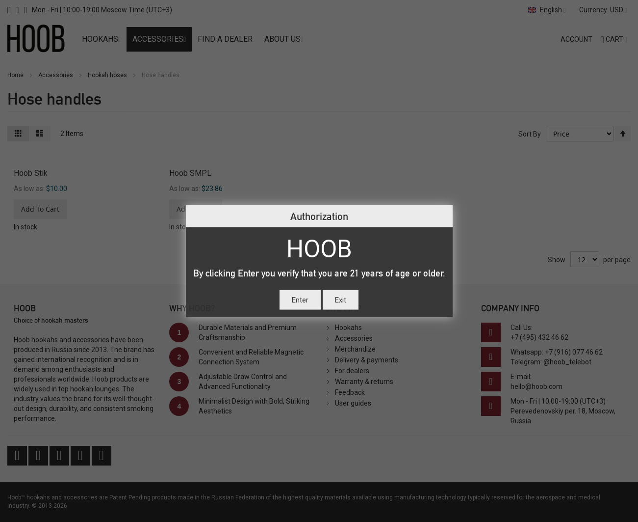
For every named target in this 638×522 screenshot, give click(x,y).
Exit (340, 300)
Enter (300, 300)
